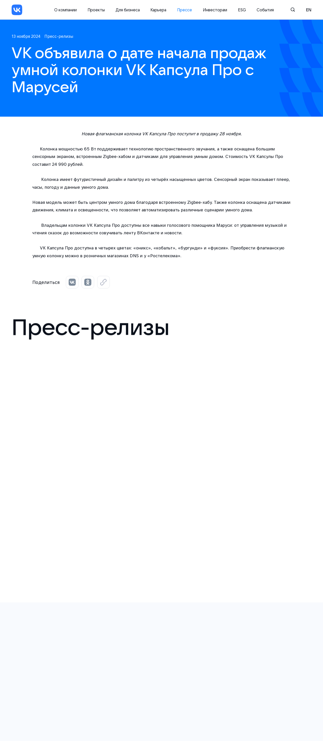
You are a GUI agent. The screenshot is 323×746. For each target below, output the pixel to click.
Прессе (184, 9)
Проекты (96, 9)
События (265, 9)
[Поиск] (293, 10)
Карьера (158, 9)
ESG (242, 9)
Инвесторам (215, 9)
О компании (65, 9)
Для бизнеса (128, 9)
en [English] (308, 9)
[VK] (17, 10)
